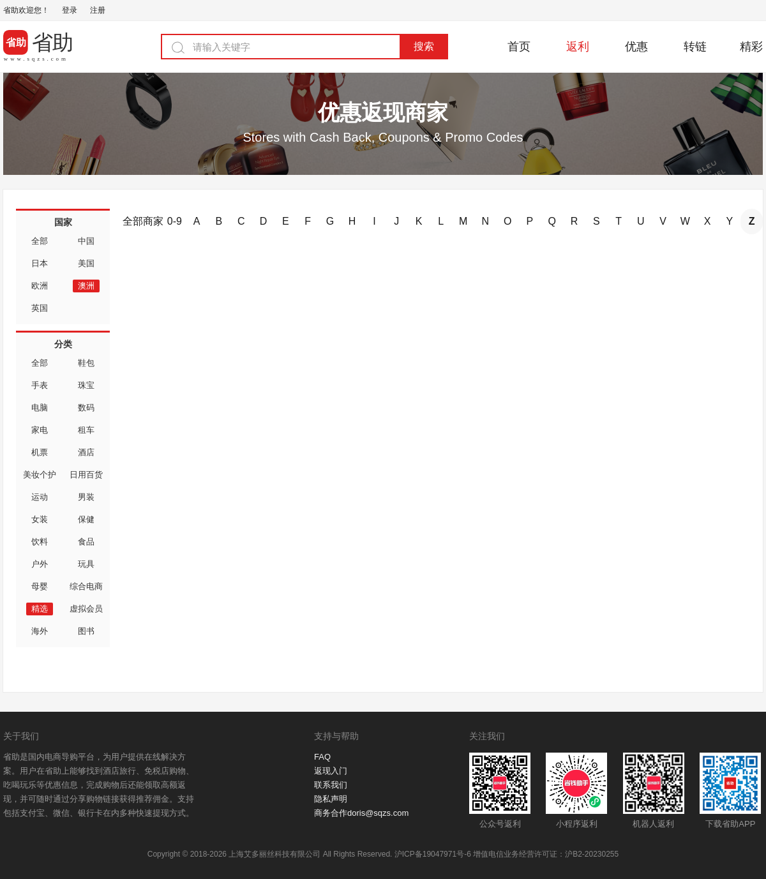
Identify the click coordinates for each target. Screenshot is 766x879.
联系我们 (330, 785)
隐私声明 (330, 799)
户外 (39, 564)
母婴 (39, 586)
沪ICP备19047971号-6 (432, 854)
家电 (39, 430)
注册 (97, 10)
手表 (39, 385)
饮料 (39, 541)
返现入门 (330, 771)
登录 (69, 10)
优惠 (636, 46)
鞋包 (86, 363)
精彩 (751, 46)
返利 (577, 46)
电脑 (39, 407)
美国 (86, 263)
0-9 (174, 221)
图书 (86, 631)
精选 (39, 608)
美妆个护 (39, 474)
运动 (39, 497)
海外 (39, 631)
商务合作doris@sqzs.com (361, 813)
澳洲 (86, 285)
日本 (39, 263)
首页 (518, 46)
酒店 (86, 452)
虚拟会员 (86, 608)
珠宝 (86, 385)
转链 (695, 46)
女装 (39, 519)
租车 (86, 430)
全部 (39, 241)
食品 (86, 541)
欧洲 (39, 285)
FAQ (322, 757)
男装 (86, 497)
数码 (86, 407)
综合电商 (86, 586)
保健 (86, 519)
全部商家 (143, 221)
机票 (39, 452)
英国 (39, 308)
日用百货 (86, 474)
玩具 (86, 564)
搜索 (424, 46)
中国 (86, 241)
